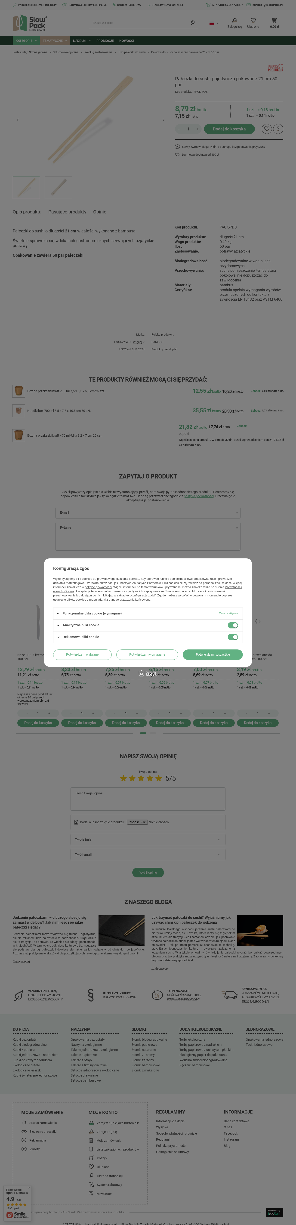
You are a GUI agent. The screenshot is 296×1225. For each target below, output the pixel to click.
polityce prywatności (98, 587)
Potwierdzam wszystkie (213, 654)
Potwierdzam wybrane (82, 654)
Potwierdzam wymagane (147, 654)
